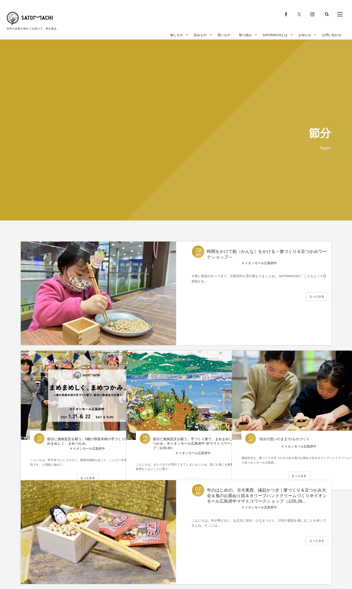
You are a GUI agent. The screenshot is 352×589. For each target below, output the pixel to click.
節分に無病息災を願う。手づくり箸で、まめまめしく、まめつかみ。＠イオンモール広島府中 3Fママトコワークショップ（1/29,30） (182, 425)
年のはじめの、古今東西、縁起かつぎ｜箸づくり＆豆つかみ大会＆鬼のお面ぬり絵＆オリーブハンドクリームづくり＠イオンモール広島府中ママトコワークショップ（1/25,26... (267, 496)
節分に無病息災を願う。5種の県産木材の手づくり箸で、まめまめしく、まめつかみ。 (77, 422)
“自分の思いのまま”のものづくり (281, 418)
